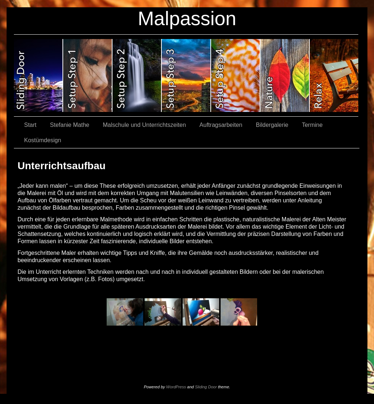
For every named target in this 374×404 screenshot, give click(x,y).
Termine (312, 125)
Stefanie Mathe (69, 125)
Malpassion (187, 18)
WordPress (176, 387)
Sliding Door (206, 387)
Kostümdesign (42, 140)
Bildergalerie (272, 125)
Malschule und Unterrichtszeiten (144, 125)
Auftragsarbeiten (220, 125)
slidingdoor (38, 75)
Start (30, 125)
